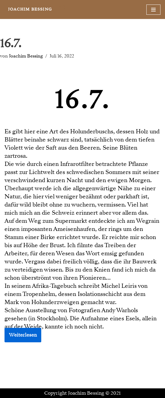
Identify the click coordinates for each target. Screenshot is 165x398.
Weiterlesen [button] (23, 335)
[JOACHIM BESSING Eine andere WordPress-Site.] (30, 9)
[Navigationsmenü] (153, 10)
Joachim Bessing (26, 56)
